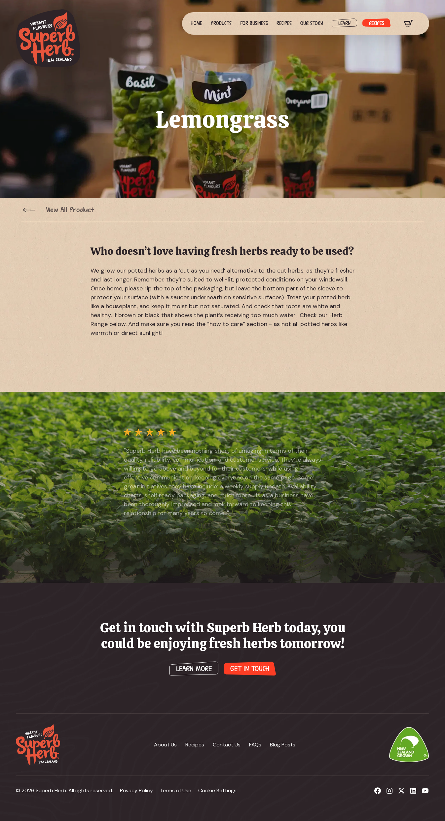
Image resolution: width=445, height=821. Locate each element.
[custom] (378, 791)
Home (196, 23)
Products (221, 23)
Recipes (284, 23)
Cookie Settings (217, 790)
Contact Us (227, 744)
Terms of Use (175, 790)
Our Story (311, 23)
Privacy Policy (136, 790)
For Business (254, 23)
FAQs (255, 744)
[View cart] (408, 23)
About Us (165, 744)
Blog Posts (282, 744)
